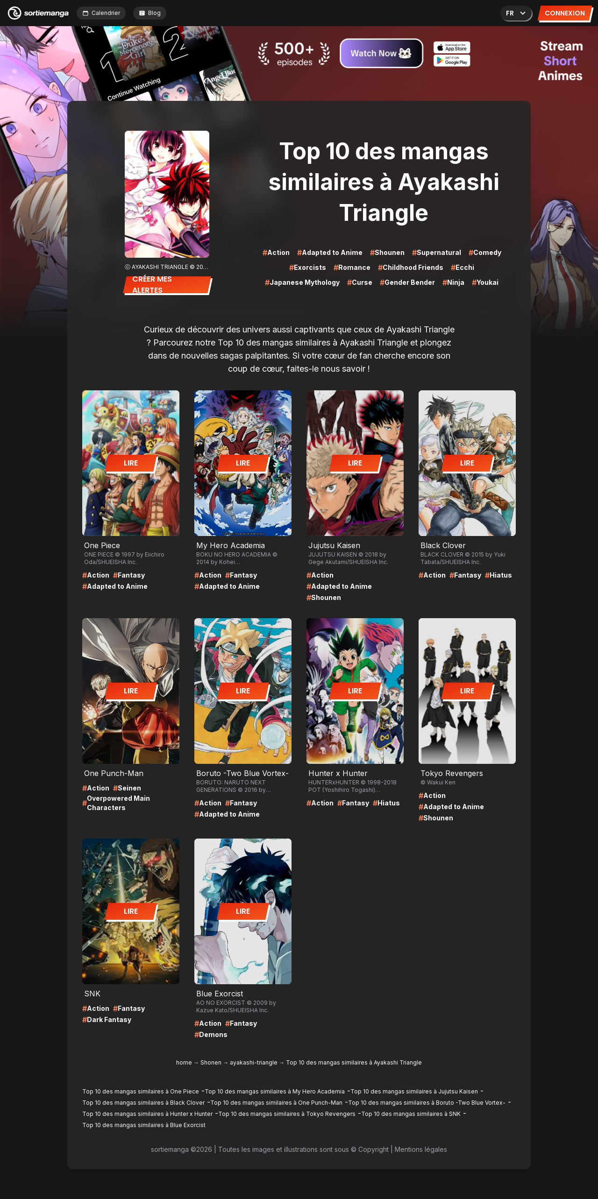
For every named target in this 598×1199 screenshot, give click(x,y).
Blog (150, 12)
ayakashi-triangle (254, 1062)
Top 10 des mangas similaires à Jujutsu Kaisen (414, 1091)
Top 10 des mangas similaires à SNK (411, 1113)
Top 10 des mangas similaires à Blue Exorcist (144, 1124)
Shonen (210, 1062)
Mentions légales (421, 1149)
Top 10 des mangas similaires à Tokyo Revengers (287, 1113)
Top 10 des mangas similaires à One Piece (140, 1091)
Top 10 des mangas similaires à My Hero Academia (275, 1091)
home (184, 1062)
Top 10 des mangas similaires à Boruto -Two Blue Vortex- (426, 1102)
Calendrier (101, 12)
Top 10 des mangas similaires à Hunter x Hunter (147, 1113)
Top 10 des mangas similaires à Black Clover (143, 1102)
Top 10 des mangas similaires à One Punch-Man (276, 1102)
